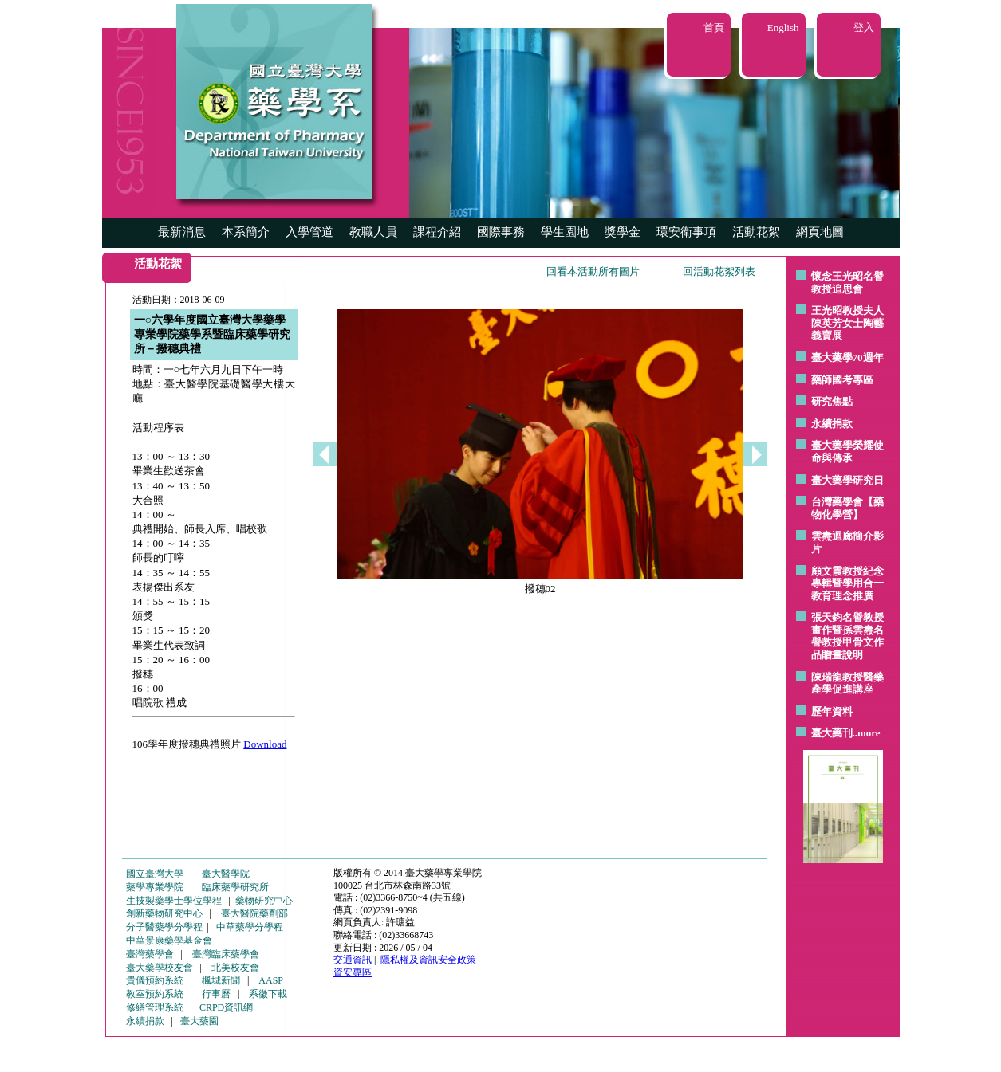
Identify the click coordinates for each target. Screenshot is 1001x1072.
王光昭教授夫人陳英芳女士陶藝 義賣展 (847, 322)
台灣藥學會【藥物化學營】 (847, 508)
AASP (270, 980)
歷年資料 (832, 711)
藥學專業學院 (154, 887)
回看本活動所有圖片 (593, 271)
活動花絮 (756, 232)
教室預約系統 (154, 993)
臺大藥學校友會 (159, 967)
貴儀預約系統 (154, 980)
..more (867, 733)
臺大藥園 (199, 1021)
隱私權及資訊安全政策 (428, 959)
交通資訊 (352, 959)
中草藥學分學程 (249, 927)
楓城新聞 (221, 980)
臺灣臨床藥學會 (225, 954)
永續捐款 (832, 424)
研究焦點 (832, 401)
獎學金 (622, 232)
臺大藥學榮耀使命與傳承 (847, 451)
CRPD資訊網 (226, 1007)
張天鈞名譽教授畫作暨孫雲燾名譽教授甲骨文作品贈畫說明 (847, 636)
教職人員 (373, 232)
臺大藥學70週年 (847, 357)
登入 (863, 27)
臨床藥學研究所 (235, 887)
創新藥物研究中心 (164, 913)
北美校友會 (235, 967)
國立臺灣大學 (154, 873)
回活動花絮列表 (719, 271)
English (783, 27)
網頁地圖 (820, 232)
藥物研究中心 (264, 900)
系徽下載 (268, 993)
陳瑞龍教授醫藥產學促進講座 (847, 683)
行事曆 (216, 993)
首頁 (713, 27)
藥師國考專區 (842, 380)
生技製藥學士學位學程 (174, 900)
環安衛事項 (686, 232)
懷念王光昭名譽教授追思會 (847, 282)
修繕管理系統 (154, 1007)
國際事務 (501, 232)
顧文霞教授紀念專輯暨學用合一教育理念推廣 (847, 583)
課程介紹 (437, 232)
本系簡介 (246, 232)
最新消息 (182, 232)
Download (264, 744)
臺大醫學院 (226, 873)
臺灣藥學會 (150, 954)
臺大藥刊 (832, 733)
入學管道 (309, 232)
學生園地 (565, 232)
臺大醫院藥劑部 (254, 913)
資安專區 (352, 972)
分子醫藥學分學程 (164, 927)
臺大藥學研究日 (847, 480)
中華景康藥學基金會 (169, 940)
